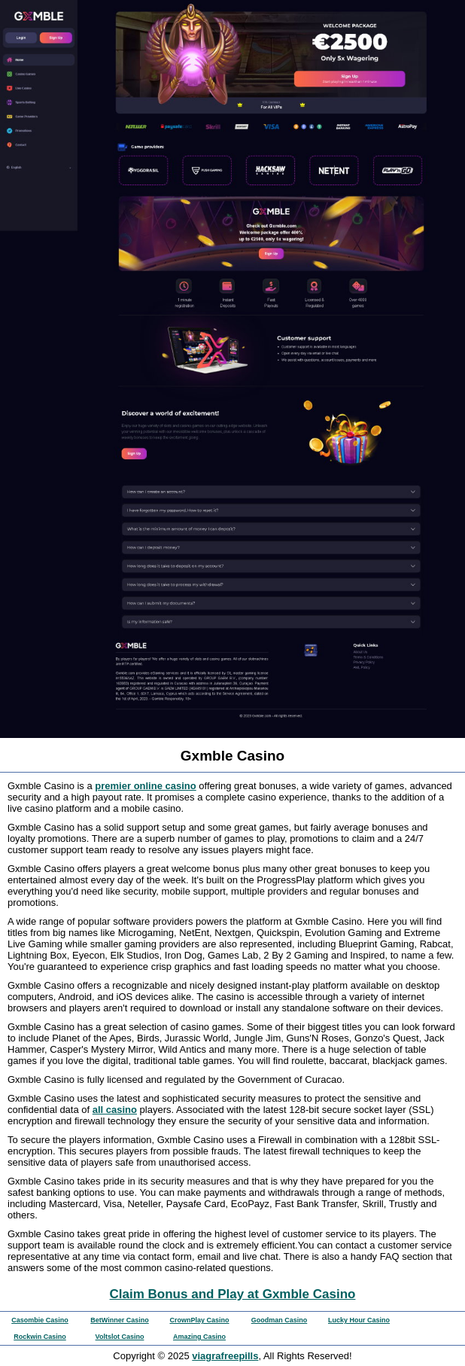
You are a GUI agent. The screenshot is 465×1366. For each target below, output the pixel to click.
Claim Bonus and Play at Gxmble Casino (233, 1294)
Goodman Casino (279, 1320)
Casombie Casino (39, 1320)
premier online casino (145, 785)
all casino (115, 1109)
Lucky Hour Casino (359, 1320)
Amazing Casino (199, 1336)
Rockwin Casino (40, 1336)
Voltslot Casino (120, 1336)
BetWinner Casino (119, 1320)
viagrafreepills (225, 1355)
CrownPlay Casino (199, 1320)
